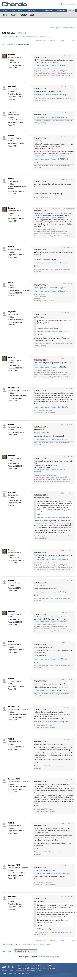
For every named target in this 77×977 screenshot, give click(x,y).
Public (32, 10)
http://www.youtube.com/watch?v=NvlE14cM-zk (50, 367)
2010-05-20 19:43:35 (67, 179)
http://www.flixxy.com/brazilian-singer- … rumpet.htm (52, 873)
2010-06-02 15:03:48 (67, 550)
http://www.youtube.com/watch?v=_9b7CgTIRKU (50, 690)
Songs (12, 10)
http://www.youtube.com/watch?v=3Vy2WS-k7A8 (51, 559)
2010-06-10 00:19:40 (67, 865)
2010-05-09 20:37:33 (67, 55)
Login (32, 15)
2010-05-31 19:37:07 (68, 456)
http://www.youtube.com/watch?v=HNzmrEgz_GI (50, 217)
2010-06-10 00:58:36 (67, 897)
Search (14, 15)
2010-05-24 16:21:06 (67, 312)
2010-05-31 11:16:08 (68, 388)
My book (47, 10)
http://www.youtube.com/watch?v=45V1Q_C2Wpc (51, 439)
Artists (20, 10)
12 (51, 41)
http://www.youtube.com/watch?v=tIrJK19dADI (50, 65)
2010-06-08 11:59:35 (67, 779)
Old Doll (11, 136)
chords (26, 973)
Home (5, 10)
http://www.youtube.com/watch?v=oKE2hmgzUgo (51, 291)
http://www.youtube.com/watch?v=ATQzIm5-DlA (50, 117)
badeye (11, 179)
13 (54, 41)
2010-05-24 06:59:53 (67, 247)
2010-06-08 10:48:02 (67, 679)
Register (23, 15)
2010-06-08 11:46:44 (68, 739)
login (10, 44)
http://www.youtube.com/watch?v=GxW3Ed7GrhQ (51, 159)
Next (73, 41)
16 (63, 41)
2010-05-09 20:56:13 (67, 87)
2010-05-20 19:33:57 (67, 136)
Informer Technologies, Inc (50, 957)
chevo (10, 283)
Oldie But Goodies (10, 32)
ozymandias (12, 86)
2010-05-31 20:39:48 (67, 493)
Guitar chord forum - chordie (11, 37)
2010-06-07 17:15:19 (68, 642)
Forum (71, 10)
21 (69, 41)
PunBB (28, 957)
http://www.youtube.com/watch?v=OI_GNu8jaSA (50, 621)
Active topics (54, 28)
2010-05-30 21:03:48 (67, 358)
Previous (39, 41)
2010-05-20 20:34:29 (39, 208)
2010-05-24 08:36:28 (67, 283)
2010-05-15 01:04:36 (67, 112)
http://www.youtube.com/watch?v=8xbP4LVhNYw (51, 407)
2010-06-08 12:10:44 (68, 823)
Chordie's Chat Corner (30, 37)
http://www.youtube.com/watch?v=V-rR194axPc (50, 659)
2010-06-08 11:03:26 (67, 707)
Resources (61, 10)
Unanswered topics (68, 28)
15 (60, 41)
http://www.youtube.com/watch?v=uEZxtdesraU (50, 263)
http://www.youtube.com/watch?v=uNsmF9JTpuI (50, 95)
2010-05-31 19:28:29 (67, 425)
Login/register (70, 4)
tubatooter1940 (14, 388)
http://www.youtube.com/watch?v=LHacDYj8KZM (51, 722)
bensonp (11, 55)
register (16, 44)
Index (5, 15)
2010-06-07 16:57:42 (68, 612)
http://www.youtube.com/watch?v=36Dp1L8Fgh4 (50, 592)
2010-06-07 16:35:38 (67, 581)
